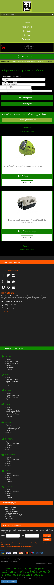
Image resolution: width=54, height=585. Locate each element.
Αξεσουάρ (9, 365)
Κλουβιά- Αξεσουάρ (12, 397)
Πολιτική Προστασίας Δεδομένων (14, 515)
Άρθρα (27, 35)
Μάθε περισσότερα (27, 120)
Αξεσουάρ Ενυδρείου (12, 415)
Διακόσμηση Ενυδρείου (13, 411)
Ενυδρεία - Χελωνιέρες (13, 427)
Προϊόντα (27, 31)
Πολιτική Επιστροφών (11, 511)
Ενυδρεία (9, 409)
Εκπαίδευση (10, 367)
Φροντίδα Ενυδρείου (12, 413)
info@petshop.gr (9, 308)
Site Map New (14, 561)
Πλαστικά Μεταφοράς (12, 429)
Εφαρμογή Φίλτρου (27, 97)
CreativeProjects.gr (48, 563)
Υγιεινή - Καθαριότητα (12, 395)
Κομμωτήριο (27, 27)
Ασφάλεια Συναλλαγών (11, 513)
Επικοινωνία (27, 39)
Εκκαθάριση (27, 104)
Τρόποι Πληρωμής (10, 509)
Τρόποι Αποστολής (10, 507)
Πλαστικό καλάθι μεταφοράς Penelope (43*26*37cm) (22, 166)
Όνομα (3, 535)
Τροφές (8, 359)
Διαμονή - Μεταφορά (12, 363)
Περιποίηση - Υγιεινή (12, 361)
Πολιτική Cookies (10, 517)
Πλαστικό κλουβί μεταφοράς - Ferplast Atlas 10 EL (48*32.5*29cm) (27, 221)
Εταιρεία (27, 23)
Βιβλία (8, 430)
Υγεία (8, 399)
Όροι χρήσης (9, 519)
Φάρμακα (9, 369)
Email (22, 535)
